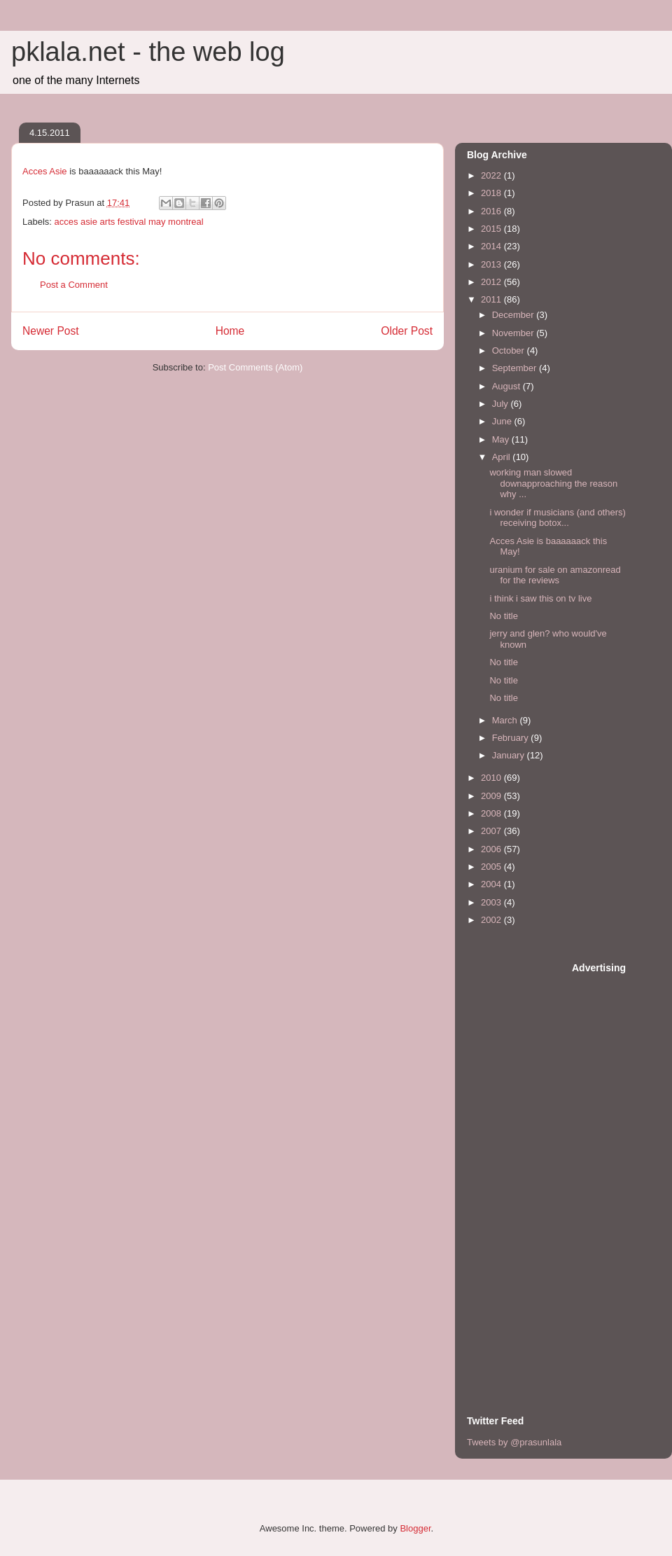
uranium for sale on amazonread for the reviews (554, 575)
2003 (492, 902)
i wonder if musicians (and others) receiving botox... (557, 518)
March (506, 720)
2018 (492, 193)
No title (503, 616)
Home (230, 331)
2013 (492, 264)
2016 (492, 211)
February (511, 737)
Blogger (415, 1528)
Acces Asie (44, 171)
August (507, 386)
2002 (492, 920)
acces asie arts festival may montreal (129, 221)
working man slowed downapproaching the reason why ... (553, 483)
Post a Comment (74, 284)
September (515, 368)
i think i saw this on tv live (540, 598)
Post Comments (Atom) (255, 367)
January (509, 755)
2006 (492, 849)
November (514, 333)
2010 (492, 777)
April (502, 457)
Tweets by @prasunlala (514, 1442)
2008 (492, 813)
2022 (492, 175)
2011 (492, 299)
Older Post (407, 331)
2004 (492, 884)
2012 (492, 282)
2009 (492, 796)
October (509, 350)
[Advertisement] (523, 1171)
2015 (492, 228)
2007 (492, 831)
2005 (492, 866)
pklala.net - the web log (148, 52)
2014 (492, 246)
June (503, 421)
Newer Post (50, 331)
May (502, 439)
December (514, 315)
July (501, 403)
